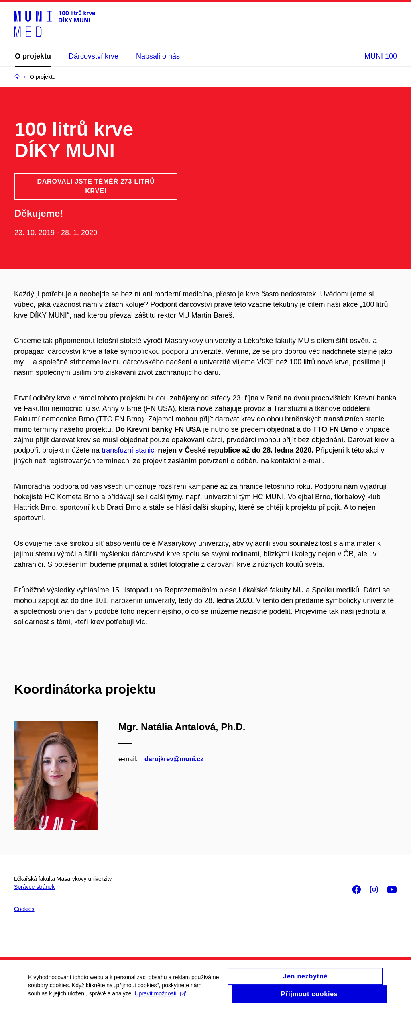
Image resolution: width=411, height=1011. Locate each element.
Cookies (24, 909)
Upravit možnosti (159, 996)
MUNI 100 (380, 56)
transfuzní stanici (129, 450)
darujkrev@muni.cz (173, 759)
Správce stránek (34, 887)
